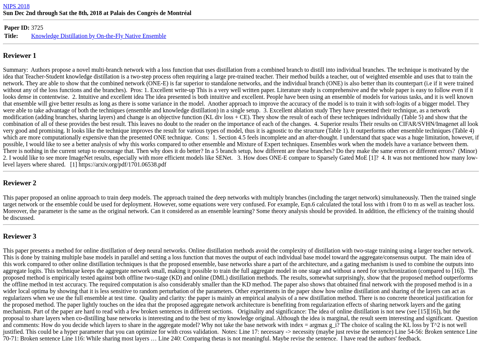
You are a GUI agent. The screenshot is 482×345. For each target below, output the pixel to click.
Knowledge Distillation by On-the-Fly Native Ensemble (98, 36)
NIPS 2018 (16, 6)
